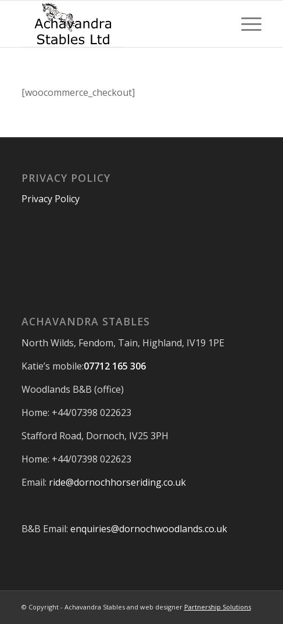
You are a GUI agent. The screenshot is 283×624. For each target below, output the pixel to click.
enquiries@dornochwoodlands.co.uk (148, 528)
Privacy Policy (51, 198)
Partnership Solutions (217, 607)
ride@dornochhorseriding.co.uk (117, 482)
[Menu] (245, 24)
